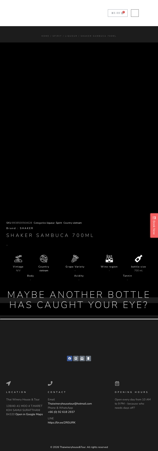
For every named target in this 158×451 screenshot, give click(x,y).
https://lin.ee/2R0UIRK (61, 423)
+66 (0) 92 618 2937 (61, 412)
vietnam (77, 223)
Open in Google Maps (29, 414)
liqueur (71, 36)
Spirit (57, 36)
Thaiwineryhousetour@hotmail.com (70, 404)
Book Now (154, 227)
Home (45, 36)
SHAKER (27, 228)
